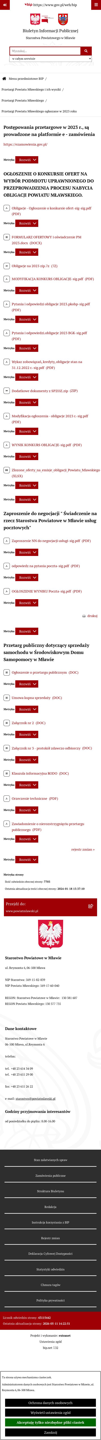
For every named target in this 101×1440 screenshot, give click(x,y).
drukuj (92, 616)
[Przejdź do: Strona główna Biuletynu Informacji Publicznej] (4, 79)
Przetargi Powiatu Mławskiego (23, 100)
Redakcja (50, 1207)
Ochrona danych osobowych (50, 1403)
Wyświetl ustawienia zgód (51, 1412)
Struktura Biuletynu (50, 1191)
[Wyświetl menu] (96, 5)
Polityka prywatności (50, 1300)
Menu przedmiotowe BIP (26, 79)
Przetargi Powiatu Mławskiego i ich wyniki (31, 89)
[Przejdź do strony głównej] (50, 28)
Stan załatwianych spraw (50, 1160)
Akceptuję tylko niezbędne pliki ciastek (50, 1422)
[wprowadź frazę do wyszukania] (45, 51)
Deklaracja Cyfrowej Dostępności (50, 1254)
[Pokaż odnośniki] (5, 5)
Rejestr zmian (50, 1238)
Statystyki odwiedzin (50, 1269)
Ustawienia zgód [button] (51, 1342)
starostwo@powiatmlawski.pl (36, 1099)
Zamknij (50, 1432)
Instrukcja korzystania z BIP (50, 1222)
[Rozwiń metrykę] (26, 159)
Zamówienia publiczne (50, 1176)
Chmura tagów (50, 1285)
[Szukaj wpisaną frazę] (86, 51)
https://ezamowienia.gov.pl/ (25, 144)
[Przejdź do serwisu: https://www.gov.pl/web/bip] (50, 5)
